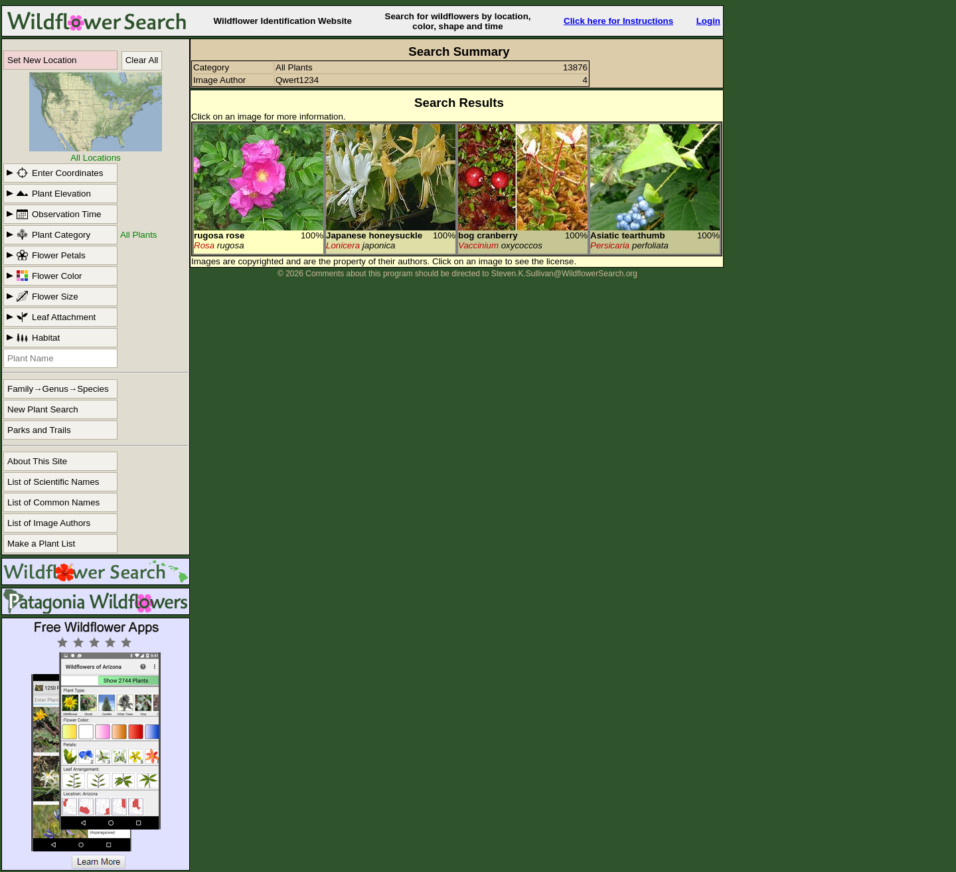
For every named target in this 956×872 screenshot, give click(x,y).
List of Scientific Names (53, 482)
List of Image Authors (48, 523)
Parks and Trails (39, 430)
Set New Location (41, 60)
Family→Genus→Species (58, 389)
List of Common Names (53, 502)
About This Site (37, 461)
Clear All (142, 60)
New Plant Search (42, 409)
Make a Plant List (41, 544)
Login (708, 21)
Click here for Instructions (618, 21)
